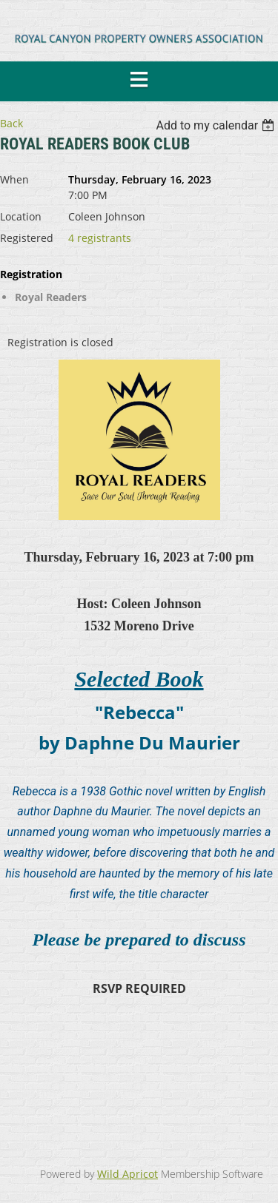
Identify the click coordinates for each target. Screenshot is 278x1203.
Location (21, 216)
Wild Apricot (127, 1174)
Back (11, 123)
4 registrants (99, 238)
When (14, 179)
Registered (26, 238)
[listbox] (217, 125)
